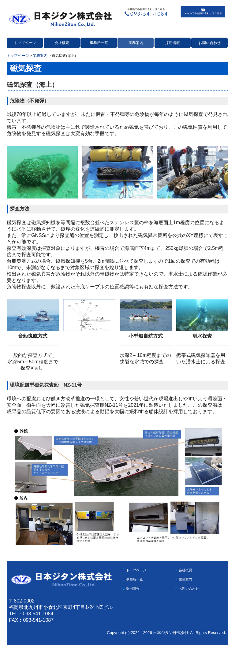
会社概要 (61, 43)
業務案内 (136, 43)
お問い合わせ (210, 43)
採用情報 (172, 43)
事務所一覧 (99, 43)
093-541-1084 (38, 613)
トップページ (25, 43)
